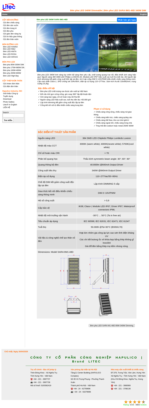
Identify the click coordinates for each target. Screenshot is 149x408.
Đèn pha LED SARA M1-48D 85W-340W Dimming (111, 325)
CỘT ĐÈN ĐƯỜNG (10, 20)
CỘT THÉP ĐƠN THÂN (12, 81)
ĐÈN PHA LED (8, 62)
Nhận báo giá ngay (127, 20)
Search (6, 112)
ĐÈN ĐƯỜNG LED (10, 44)
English (143, 14)
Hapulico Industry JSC (12, 91)
